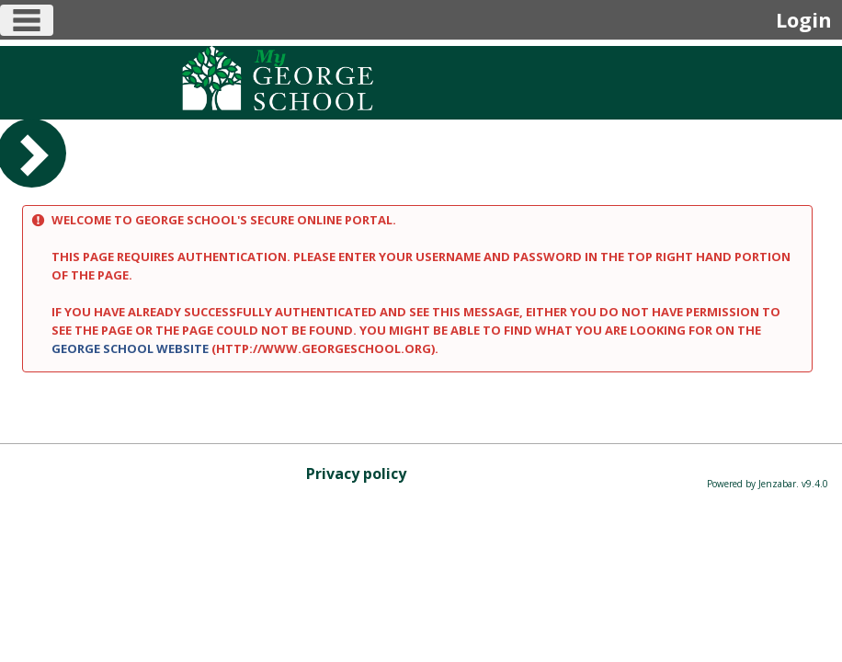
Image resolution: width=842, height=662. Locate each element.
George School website (130, 348)
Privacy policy (356, 473)
